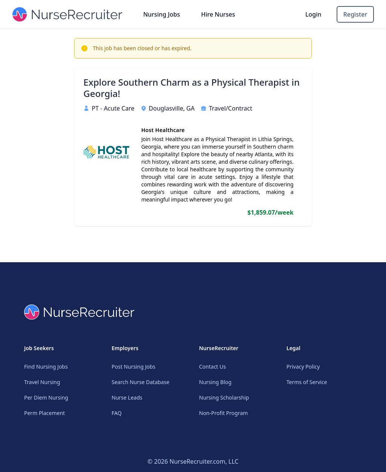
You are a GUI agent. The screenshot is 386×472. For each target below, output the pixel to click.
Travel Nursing (42, 382)
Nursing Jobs (161, 14)
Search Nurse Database (140, 382)
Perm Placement (44, 413)
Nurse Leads (127, 397)
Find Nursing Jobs (46, 366)
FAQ (117, 413)
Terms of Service (306, 382)
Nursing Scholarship (224, 397)
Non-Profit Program (223, 413)
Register (355, 14)
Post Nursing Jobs (133, 366)
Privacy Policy (303, 366)
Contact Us (212, 366)
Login (313, 14)
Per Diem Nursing (46, 397)
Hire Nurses (218, 14)
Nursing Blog (215, 382)
